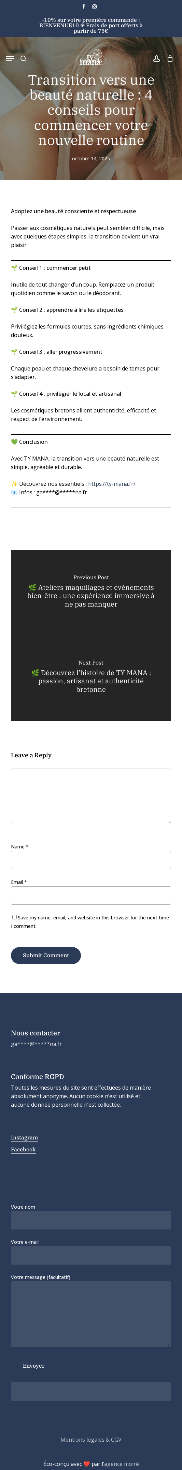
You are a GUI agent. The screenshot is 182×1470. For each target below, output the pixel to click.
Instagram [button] (24, 1137)
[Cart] (168, 59)
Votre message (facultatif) (91, 1311)
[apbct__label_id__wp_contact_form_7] (91, 1391)
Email (19, 882)
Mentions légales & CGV (91, 1439)
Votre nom (91, 1216)
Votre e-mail (91, 1252)
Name (20, 846)
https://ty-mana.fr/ (112, 483)
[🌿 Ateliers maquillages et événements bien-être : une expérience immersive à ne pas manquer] (91, 593)
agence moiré (121, 1464)
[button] (10, 58)
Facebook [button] (23, 1149)
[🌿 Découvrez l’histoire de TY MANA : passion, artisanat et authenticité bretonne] (91, 678)
